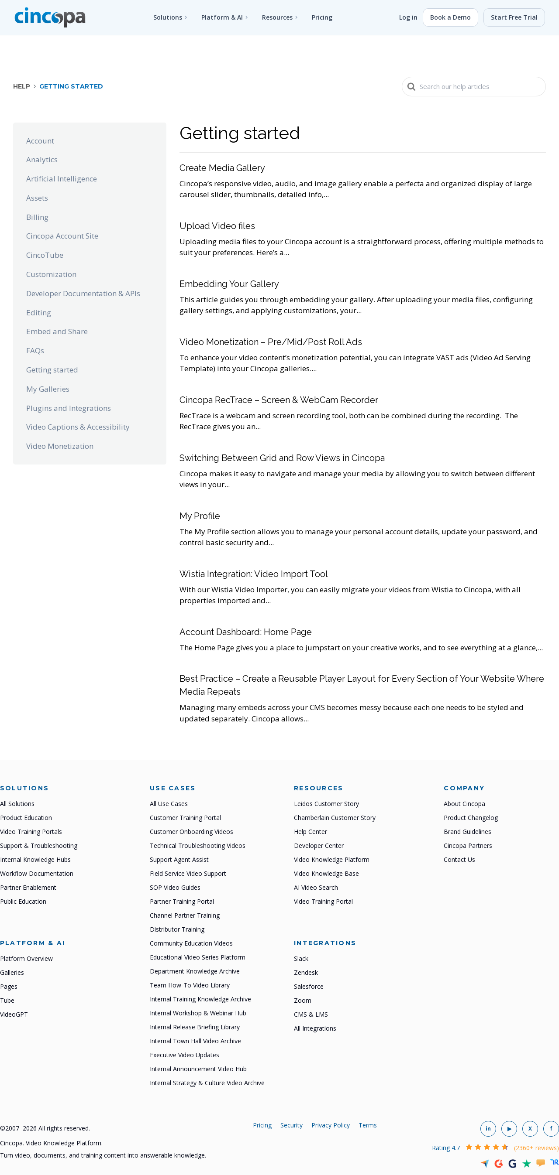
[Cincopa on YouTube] (509, 1129)
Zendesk (306, 972)
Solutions (167, 17)
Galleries (12, 972)
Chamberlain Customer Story (335, 817)
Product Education (26, 817)
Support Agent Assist (179, 859)
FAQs (35, 350)
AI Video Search (316, 887)
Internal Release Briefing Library (195, 1027)
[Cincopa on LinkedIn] (488, 1129)
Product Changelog (471, 817)
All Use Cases (169, 803)
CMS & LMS (311, 1014)
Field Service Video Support (188, 873)
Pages (8, 986)
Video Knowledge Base (326, 873)
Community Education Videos (191, 943)
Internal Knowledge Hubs (35, 859)
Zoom (302, 1000)
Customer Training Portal (185, 817)
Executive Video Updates (184, 1055)
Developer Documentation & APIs (83, 293)
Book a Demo (450, 17)
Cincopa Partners (468, 845)
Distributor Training (177, 929)
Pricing (322, 17)
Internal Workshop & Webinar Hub (198, 1013)
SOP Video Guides (175, 887)
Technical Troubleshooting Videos (197, 845)
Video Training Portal (323, 901)
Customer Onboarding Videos (191, 831)
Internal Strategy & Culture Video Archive (207, 1083)
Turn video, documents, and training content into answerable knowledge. (103, 1155)
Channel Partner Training (185, 915)
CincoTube (44, 255)
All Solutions (17, 803)
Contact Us (459, 859)
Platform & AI (222, 17)
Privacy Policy (330, 1125)
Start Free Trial (514, 17)
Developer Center (319, 845)
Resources (277, 17)
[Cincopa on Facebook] (551, 1129)
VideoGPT (14, 1014)
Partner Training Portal (182, 901)
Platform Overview (26, 958)
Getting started (52, 370)
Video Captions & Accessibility (78, 427)
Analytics (42, 159)
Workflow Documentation (36, 873)
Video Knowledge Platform (331, 859)
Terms (368, 1125)
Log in (408, 17)
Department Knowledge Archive (195, 971)
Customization (51, 274)
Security (291, 1125)
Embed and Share (57, 331)
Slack (301, 958)
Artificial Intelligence (61, 179)
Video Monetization (59, 446)
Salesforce (309, 986)
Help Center (310, 831)
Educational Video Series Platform (197, 957)
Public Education (23, 901)
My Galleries (47, 389)
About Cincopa (464, 803)
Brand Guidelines (467, 831)
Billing (37, 217)
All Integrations (315, 1028)
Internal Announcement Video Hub (198, 1069)
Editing (38, 312)
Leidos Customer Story (326, 803)
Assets (37, 198)
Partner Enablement (28, 887)
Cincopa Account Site (62, 236)
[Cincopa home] (50, 17)
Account (40, 141)
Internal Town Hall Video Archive (195, 1041)
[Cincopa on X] (530, 1129)
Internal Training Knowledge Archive (200, 999)
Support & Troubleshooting (38, 845)
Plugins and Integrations (68, 408)
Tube (7, 1000)
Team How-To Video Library (190, 985)
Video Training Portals (31, 831)
